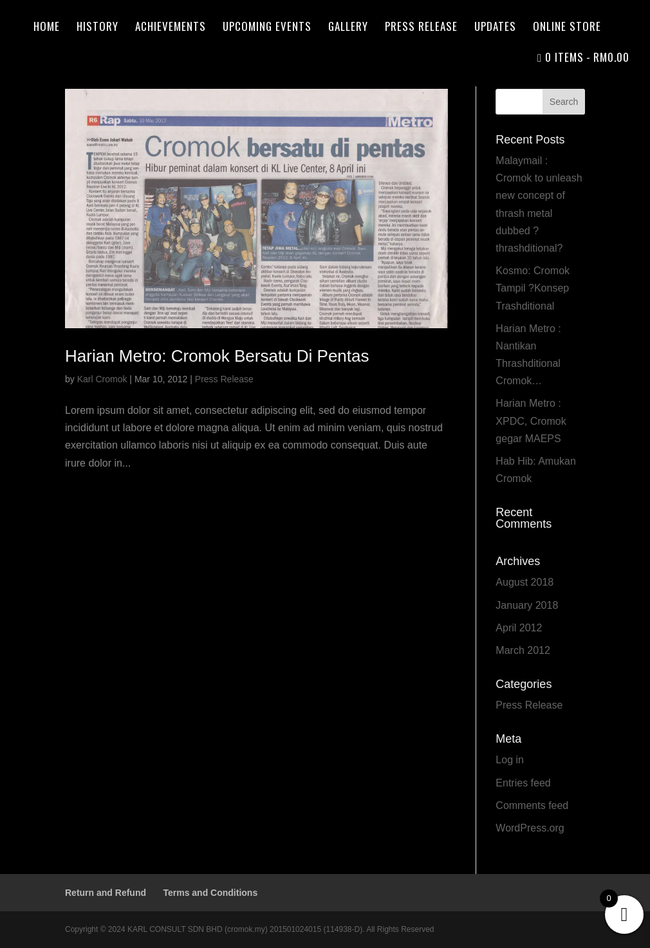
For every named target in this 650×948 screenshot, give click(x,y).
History (97, 28)
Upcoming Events (267, 28)
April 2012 (519, 627)
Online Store (567, 28)
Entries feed (523, 782)
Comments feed (532, 805)
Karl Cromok (102, 379)
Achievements (170, 28)
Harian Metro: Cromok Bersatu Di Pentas (217, 356)
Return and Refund (105, 893)
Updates (495, 28)
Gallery (348, 28)
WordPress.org (530, 828)
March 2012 (523, 650)
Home (46, 28)
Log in (510, 759)
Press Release (421, 28)
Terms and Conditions (210, 893)
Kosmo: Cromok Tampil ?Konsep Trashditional (533, 288)
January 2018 (527, 605)
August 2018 (524, 582)
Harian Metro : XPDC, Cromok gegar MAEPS (531, 420)
